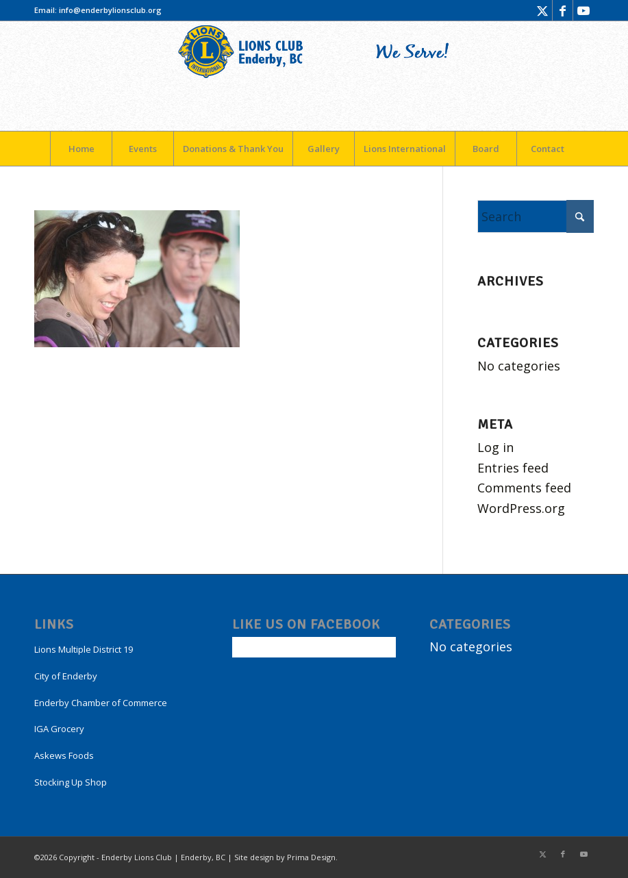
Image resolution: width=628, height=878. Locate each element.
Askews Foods (64, 755)
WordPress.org (521, 508)
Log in (495, 447)
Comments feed (524, 487)
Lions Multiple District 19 (83, 649)
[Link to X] (542, 10)
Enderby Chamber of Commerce (100, 703)
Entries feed (513, 468)
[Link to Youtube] (583, 10)
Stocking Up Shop (70, 782)
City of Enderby (65, 676)
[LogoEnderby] (314, 76)
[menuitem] (81, 148)
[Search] (535, 216)
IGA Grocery (59, 729)
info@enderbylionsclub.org (110, 10)
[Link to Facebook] (563, 10)
